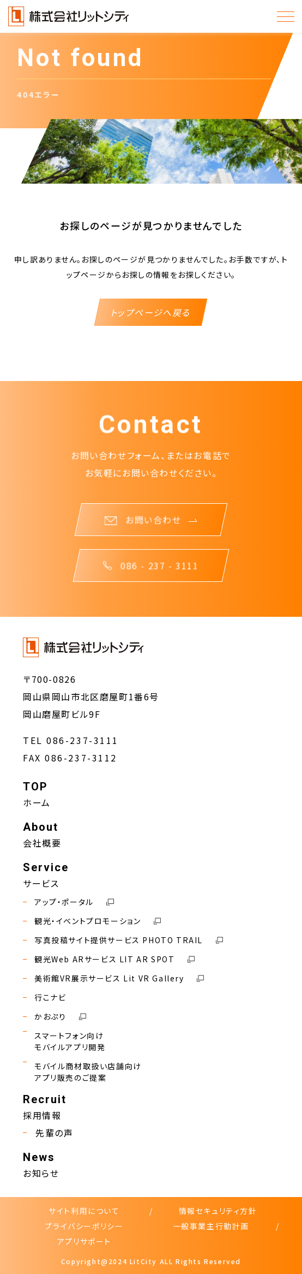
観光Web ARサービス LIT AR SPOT (109, 959)
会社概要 (42, 842)
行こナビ (44, 997)
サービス (41, 883)
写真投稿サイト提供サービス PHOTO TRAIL (123, 940)
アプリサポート (84, 1241)
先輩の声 (48, 1132)
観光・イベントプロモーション (92, 921)
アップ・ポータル (68, 902)
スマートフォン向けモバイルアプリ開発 (64, 1041)
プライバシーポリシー (84, 1226)
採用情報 (42, 1115)
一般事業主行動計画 (211, 1226)
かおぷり (54, 1016)
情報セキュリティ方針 (218, 1210)
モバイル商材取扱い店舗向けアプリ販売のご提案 (82, 1072)
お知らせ (41, 1173)
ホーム (37, 802)
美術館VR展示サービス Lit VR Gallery (113, 978)
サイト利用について (84, 1210)
